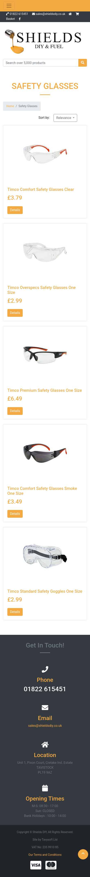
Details (15, 210)
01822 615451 (19, 14)
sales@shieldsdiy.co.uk (50, 14)
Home (10, 106)
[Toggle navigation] (9, 6)
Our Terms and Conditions (45, 854)
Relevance (64, 118)
